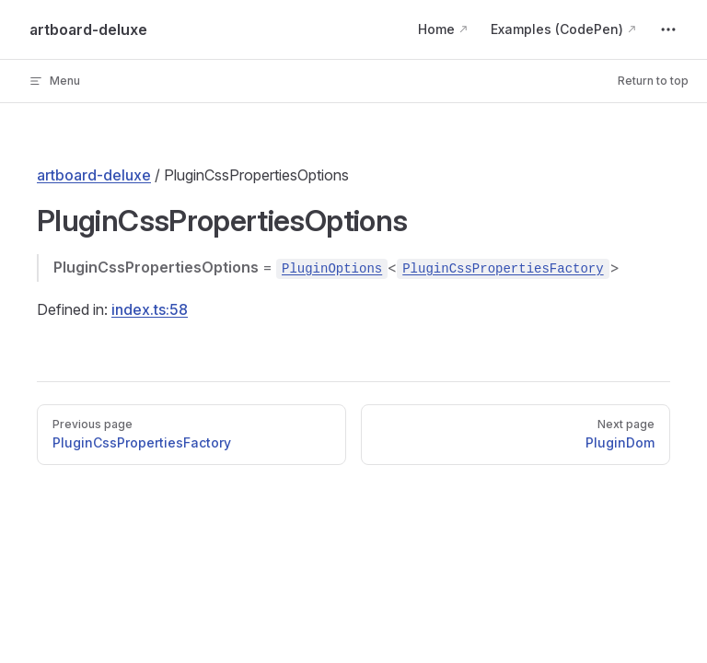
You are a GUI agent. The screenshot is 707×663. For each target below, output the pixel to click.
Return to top (653, 80)
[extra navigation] (668, 29)
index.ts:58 (149, 309)
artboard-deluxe (94, 175)
